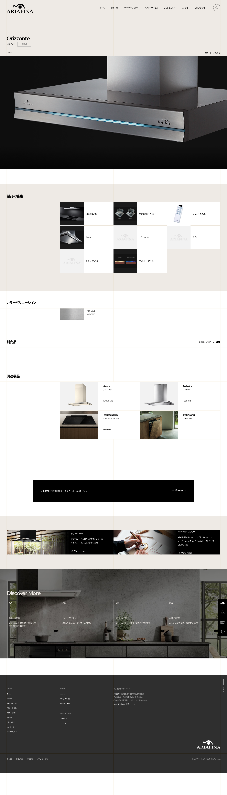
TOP (206, 53)
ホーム (102, 7)
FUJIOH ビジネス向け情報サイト (126, 726)
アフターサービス (151, 7)
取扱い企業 (22, 781)
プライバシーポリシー (51, 781)
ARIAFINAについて (131, 7)
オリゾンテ (216, 53)
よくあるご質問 (169, 7)
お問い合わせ (199, 7)
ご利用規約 (35, 781)
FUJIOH (63, 740)
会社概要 (10, 781)
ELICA (62, 745)
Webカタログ (12, 753)
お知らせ (185, 7)
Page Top (223, 712)
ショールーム (12, 749)
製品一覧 (114, 7)
